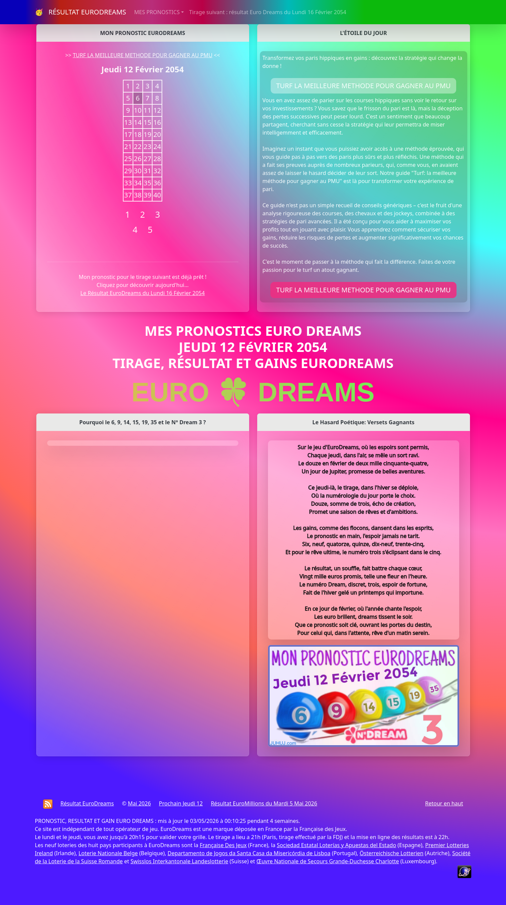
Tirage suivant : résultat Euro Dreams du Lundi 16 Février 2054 (267, 12)
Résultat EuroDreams (87, 803)
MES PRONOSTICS (157, 12)
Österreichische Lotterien (391, 853)
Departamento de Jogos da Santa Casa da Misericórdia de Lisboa (249, 853)
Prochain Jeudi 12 (181, 803)
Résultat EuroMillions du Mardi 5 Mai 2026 (264, 803)
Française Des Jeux (223, 845)
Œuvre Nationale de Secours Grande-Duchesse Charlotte (328, 861)
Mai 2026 (139, 803)
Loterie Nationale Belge (108, 853)
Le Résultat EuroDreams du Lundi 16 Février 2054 (142, 293)
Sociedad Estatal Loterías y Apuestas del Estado (336, 845)
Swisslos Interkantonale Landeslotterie (179, 861)
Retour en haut (444, 803)
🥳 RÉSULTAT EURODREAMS (80, 11)
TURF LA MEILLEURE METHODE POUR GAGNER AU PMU (142, 55)
